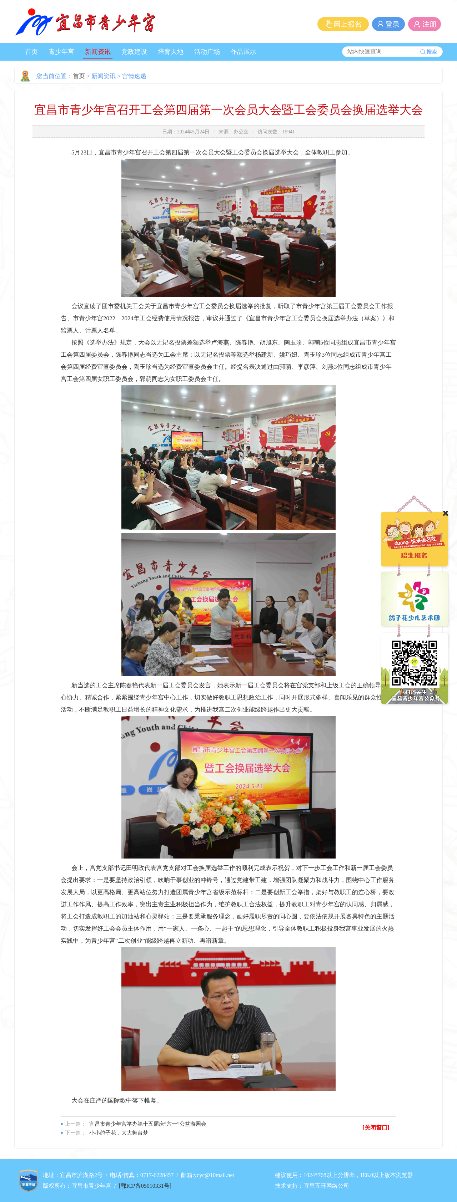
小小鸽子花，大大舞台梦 (118, 1133)
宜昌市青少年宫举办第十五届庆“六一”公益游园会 (147, 1124)
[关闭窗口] (375, 1128)
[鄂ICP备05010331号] (145, 1186)
